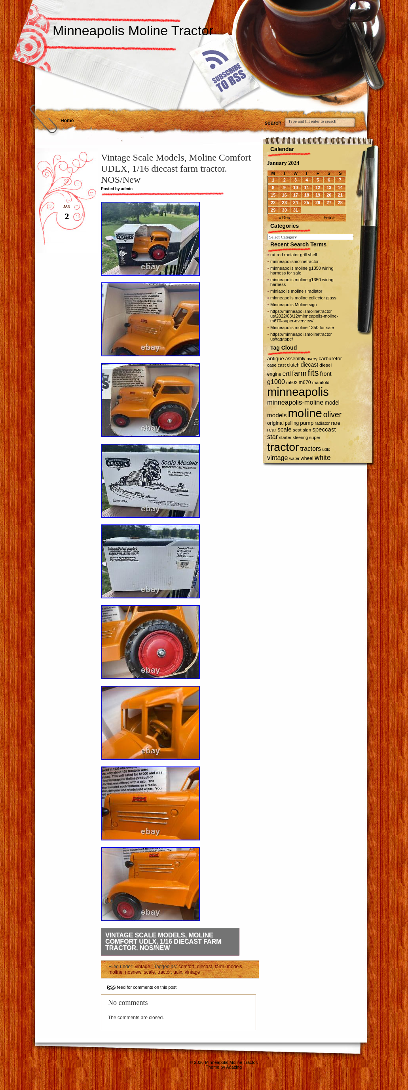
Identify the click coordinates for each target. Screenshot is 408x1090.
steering (300, 437)
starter (285, 437)
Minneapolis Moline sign (293, 304)
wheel (307, 458)
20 (328, 195)
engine (274, 374)
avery (312, 358)
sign (307, 430)
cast (282, 365)
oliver (332, 414)
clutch (293, 365)
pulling (292, 423)
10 (295, 187)
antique (275, 358)
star (272, 436)
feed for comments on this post (141, 987)
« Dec (284, 217)
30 (284, 210)
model (332, 403)
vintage (142, 966)
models (234, 966)
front (326, 374)
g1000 (276, 381)
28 (340, 202)
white (323, 458)
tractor (164, 972)
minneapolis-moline (295, 402)
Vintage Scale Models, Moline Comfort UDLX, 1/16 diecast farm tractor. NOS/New (163, 941)
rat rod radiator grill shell (293, 254)
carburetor (330, 358)
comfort (186, 966)
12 (317, 187)
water (294, 458)
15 (273, 195)
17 (295, 195)
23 (284, 202)
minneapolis (298, 392)
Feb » (329, 217)
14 (340, 187)
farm (219, 966)
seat (297, 429)
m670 (305, 382)
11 (306, 187)
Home (67, 120)
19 (317, 195)
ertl (287, 373)
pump (306, 423)
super (314, 437)
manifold (321, 382)
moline (115, 972)
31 (295, 210)
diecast (204, 966)
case (272, 365)
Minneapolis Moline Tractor (133, 30)
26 (317, 202)
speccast (324, 429)
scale (149, 972)
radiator (322, 423)
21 (340, 195)
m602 (292, 382)
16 (284, 195)
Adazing (234, 1067)
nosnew (133, 972)
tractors (310, 448)
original (275, 423)
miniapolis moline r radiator (296, 291)
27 (328, 202)
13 (328, 187)
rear (271, 430)
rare (335, 423)
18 (306, 195)
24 (295, 202)
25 (306, 202)
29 (273, 210)
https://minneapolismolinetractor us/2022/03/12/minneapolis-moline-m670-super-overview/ (304, 316)
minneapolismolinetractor (294, 261)
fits (313, 373)
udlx (177, 972)
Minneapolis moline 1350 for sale (302, 327)
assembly (295, 358)
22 (273, 202)
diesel (325, 364)
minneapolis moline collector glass (303, 297)
